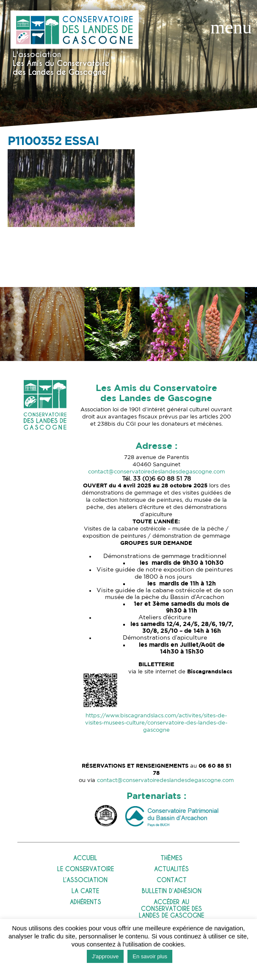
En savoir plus (150, 956)
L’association (85, 880)
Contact (172, 880)
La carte (85, 891)
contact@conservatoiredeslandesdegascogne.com (156, 472)
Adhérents (85, 902)
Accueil (85, 858)
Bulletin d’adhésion (172, 891)
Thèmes (171, 858)
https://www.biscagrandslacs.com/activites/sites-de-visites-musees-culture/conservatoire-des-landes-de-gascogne (156, 723)
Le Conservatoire (85, 869)
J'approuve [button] (105, 956)
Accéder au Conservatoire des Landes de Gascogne (171, 909)
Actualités (171, 869)
